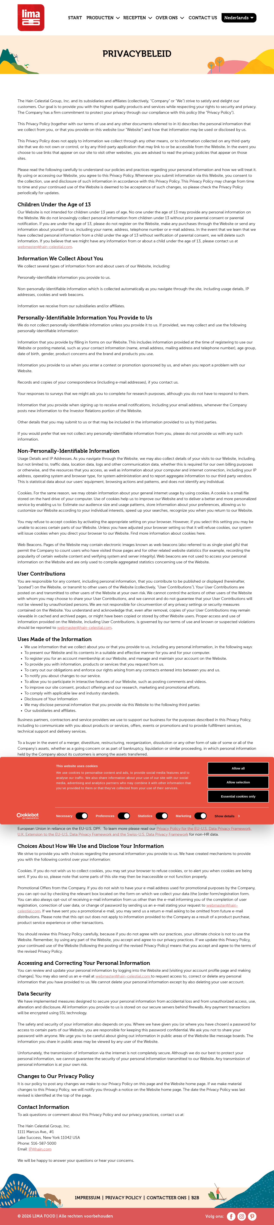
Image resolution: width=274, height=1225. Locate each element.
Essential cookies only (238, 1197)
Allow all (238, 1169)
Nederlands (236, 17)
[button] (116, 14)
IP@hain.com (40, 1149)
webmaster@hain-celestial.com (45, 247)
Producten (99, 17)
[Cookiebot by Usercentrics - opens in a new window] (27, 1216)
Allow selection (238, 1183)
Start (75, 17)
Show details (225, 1216)
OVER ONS (167, 17)
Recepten (134, 17)
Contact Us (203, 17)
